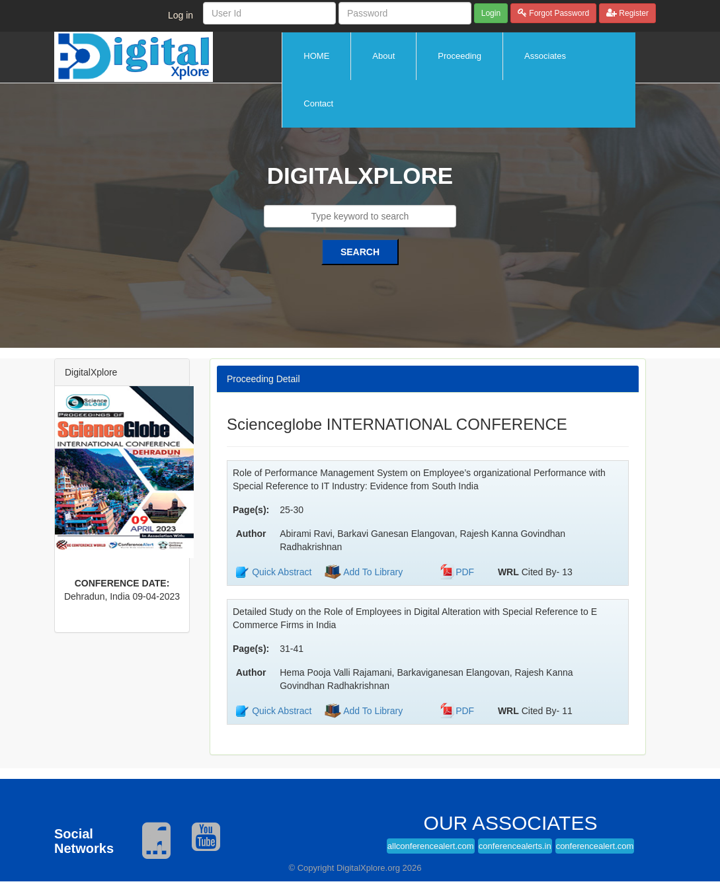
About (383, 56)
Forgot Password (558, 13)
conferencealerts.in (515, 846)
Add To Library (372, 572)
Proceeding (459, 56)
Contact (318, 103)
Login (490, 13)
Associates (545, 56)
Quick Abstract (281, 572)
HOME (316, 56)
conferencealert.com (595, 846)
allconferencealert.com (430, 846)
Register (633, 13)
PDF (465, 572)
